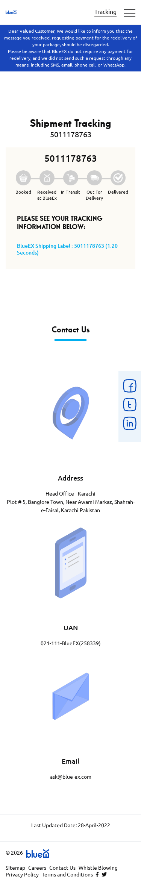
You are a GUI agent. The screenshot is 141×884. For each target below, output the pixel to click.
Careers (37, 868)
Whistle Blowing (98, 868)
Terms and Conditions (67, 875)
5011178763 (70, 134)
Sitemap (15, 868)
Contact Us (62, 868)
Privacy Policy (22, 875)
